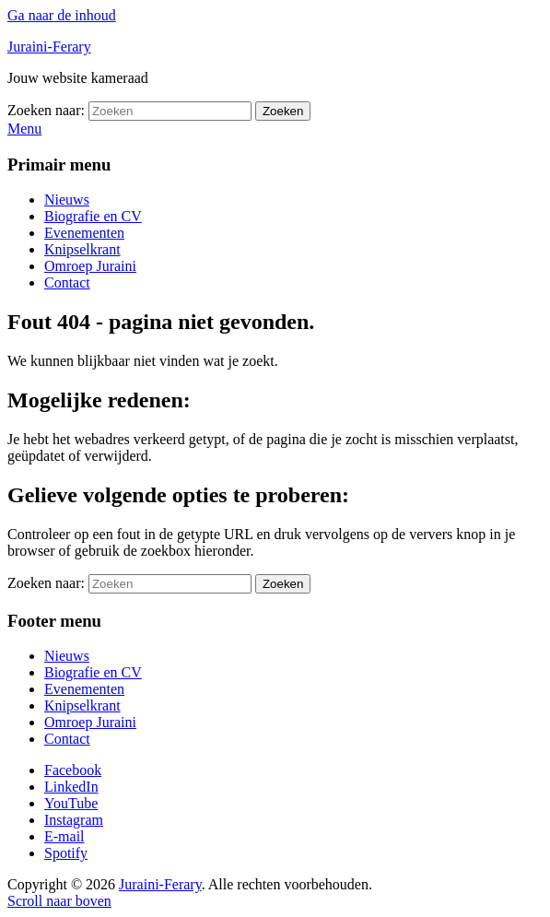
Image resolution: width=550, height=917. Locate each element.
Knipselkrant (82, 249)
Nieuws (66, 199)
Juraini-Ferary (49, 46)
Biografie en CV (93, 216)
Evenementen (84, 233)
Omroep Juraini (90, 266)
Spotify (66, 853)
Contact (67, 282)
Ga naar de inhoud (61, 15)
